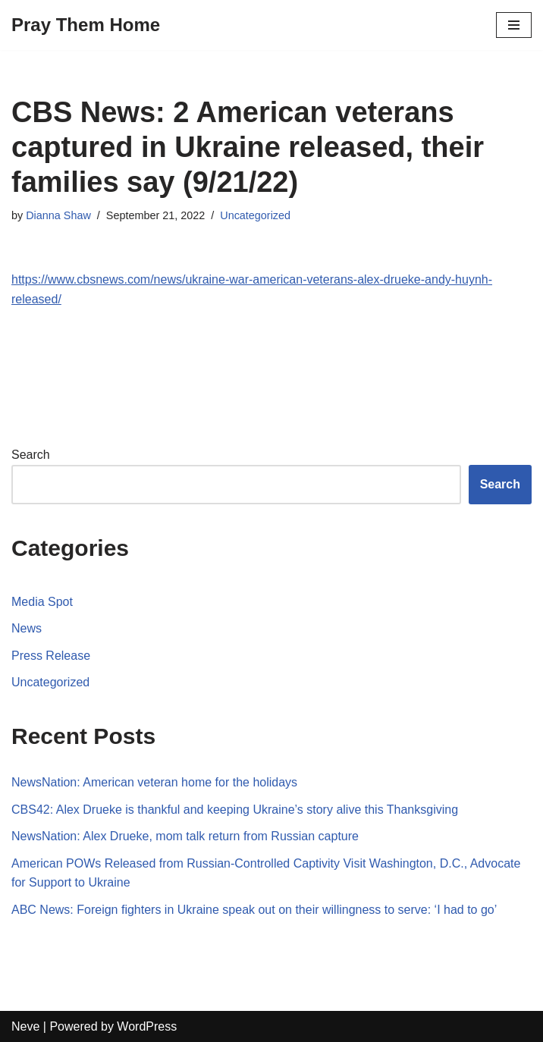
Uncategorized (255, 215)
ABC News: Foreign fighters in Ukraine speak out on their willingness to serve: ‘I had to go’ (254, 909)
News (26, 628)
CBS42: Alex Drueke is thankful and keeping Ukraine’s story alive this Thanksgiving (234, 809)
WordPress (147, 1026)
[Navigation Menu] (514, 25)
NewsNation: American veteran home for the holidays (154, 782)
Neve (25, 1026)
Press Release (50, 655)
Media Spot (42, 601)
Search (30, 454)
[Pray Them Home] (85, 25)
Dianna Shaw (58, 215)
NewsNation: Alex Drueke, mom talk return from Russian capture (185, 836)
